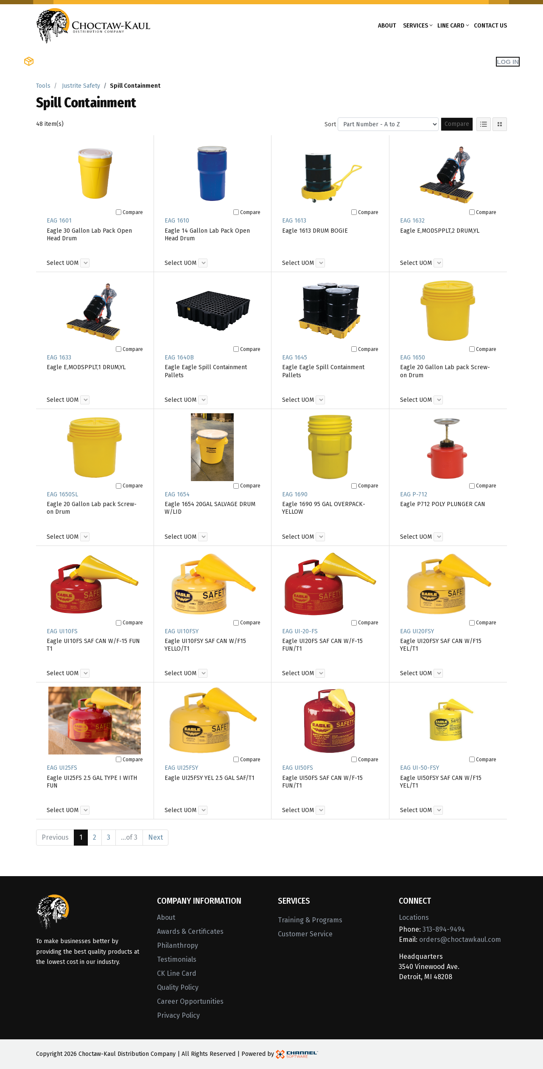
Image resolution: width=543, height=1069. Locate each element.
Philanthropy (177, 945)
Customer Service (305, 934)
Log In (508, 61)
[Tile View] (500, 124)
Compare (457, 124)
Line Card (451, 25)
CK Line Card (176, 973)
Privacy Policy (178, 1015)
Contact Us (490, 25)
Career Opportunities (190, 1001)
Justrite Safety (81, 85)
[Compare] (118, 212)
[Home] (93, 25)
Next (155, 837)
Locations (414, 917)
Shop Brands (130, 61)
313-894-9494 (444, 929)
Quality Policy (178, 987)
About (387, 25)
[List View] (483, 124)
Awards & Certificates (190, 931)
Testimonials (176, 959)
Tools (43, 85)
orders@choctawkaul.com (460, 939)
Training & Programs (310, 920)
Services (415, 25)
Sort (330, 124)
